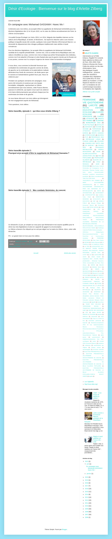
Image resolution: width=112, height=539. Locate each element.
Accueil (36, 253)
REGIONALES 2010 (97, 137)
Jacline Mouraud (95, 242)
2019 (87, 480)
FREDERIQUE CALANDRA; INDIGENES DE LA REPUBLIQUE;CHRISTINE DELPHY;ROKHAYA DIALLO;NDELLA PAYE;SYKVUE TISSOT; (93, 223)
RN (83, 287)
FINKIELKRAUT (87, 209)
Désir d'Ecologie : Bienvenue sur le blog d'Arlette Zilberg (55, 9)
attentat (100, 314)
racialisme (101, 343)
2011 (87, 503)
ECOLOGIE (87, 112)
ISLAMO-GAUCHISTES (90, 153)
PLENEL (99, 283)
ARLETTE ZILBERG (91, 53)
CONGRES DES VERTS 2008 (94, 143)
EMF (94, 201)
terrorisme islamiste (98, 349)
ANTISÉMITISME (87, 192)
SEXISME (86, 129)
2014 (87, 494)
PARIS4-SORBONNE (90, 277)
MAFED (93, 265)
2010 (87, 506)
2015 (87, 491)
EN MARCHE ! (90, 145)
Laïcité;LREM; (98, 254)
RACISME (98, 127)
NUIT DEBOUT (100, 275)
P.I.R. (86, 137)
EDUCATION (86, 201)
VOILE (98, 162)
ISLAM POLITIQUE (88, 125)
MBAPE (97, 269)
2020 (87, 477)
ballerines (85, 316)
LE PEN (87, 246)
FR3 (98, 209)
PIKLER (97, 279)
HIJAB (98, 151)
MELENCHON (86, 271)
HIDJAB (87, 242)
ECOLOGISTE (97, 199)
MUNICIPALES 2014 (93, 122)
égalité (91, 376)
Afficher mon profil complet (91, 92)
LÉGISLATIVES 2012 (89, 156)
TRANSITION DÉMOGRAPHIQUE (92, 308)
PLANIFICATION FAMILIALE (91, 281)
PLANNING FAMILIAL (88, 283)
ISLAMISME (100, 120)
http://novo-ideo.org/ (91, 384)
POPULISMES (87, 158)
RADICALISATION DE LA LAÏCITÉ (92, 285)
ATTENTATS (90, 118)
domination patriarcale (95, 320)
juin (88, 464)
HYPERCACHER (90, 135)
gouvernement (96, 337)
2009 (87, 509)
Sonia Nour (101, 302)
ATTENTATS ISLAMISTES (91, 131)
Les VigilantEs (89, 381)
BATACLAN (100, 125)
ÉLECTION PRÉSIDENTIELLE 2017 (94, 351)
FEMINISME (89, 99)
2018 (87, 483)
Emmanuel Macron (88, 205)
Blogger (64, 529)
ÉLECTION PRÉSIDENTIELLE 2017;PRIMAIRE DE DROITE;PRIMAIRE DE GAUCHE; (93, 355)
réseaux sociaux (96, 347)
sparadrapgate (86, 349)
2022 (87, 461)
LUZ (90, 254)
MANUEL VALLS (96, 267)
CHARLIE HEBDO (88, 141)
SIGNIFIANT (97, 291)
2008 (87, 511)
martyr (94, 341)
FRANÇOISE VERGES (90, 211)
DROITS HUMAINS (98, 133)
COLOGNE (100, 141)
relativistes (88, 345)
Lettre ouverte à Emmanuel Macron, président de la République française (94, 417)
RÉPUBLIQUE (86, 289)
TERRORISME (96, 129)
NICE (99, 156)
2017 (87, 486)
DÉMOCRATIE (87, 116)
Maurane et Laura (97, 273)
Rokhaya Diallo (95, 287)
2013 (87, 497)
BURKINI (85, 133)
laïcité (97, 164)
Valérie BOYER (96, 312)
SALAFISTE (98, 289)
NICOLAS (85, 275)
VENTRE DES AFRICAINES (96, 310)
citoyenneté (94, 316)
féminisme (86, 164)
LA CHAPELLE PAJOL (97, 244)
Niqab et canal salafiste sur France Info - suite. (98, 439)
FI (101, 207)
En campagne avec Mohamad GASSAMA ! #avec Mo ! (94, 468)
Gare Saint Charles (98, 240)
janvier (89, 473)
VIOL (86, 312)
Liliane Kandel (95, 256)
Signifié (93, 302)
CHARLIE (100, 116)
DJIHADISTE (89, 127)
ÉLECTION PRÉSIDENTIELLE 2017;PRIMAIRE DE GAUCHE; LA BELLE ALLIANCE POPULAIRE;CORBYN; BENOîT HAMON (93, 372)
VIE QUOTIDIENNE (93, 102)
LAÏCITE (93, 105)
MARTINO (85, 269)
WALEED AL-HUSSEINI (89, 314)
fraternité (85, 322)
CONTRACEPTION (90, 195)
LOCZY (85, 254)
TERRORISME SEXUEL (91, 306)
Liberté (84, 256)
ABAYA (99, 190)
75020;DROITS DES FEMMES (91, 180)
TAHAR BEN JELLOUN (93, 304)
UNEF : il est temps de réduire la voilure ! (97, 395)
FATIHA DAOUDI (93, 207)
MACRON (101, 135)
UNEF (84, 310)
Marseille (94, 271)
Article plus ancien (70, 253)
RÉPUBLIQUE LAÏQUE (93, 139)
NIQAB (92, 275)
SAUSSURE (86, 291)
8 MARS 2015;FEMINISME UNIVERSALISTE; (93, 182)
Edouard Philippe (96, 203)
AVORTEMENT (100, 192)
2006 (87, 517)
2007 (87, 514)
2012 (87, 500)
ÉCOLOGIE (86, 166)
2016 (87, 488)
